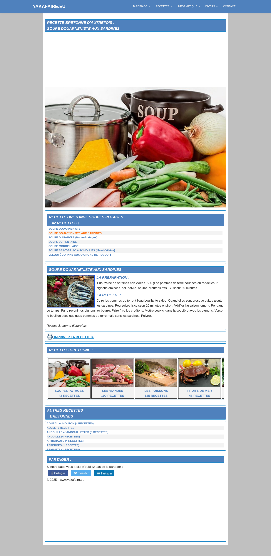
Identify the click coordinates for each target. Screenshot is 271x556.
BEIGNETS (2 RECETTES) (63, 449)
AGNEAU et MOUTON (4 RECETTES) (70, 423)
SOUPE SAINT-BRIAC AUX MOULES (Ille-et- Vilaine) (81, 250)
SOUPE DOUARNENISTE (64, 228)
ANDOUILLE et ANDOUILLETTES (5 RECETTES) (77, 432)
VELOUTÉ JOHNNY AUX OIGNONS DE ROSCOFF (80, 254)
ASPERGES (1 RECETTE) (63, 445)
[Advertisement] (135, 59)
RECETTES (163, 6)
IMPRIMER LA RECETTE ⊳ (70, 337)
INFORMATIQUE (189, 6)
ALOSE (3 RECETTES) (61, 427)
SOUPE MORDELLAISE (63, 246)
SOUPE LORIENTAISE (62, 241)
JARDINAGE (141, 6)
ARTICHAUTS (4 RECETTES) (65, 440)
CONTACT (229, 6)
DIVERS (211, 6)
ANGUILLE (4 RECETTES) (63, 436)
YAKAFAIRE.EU (49, 6)
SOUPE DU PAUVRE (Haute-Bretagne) (72, 237)
